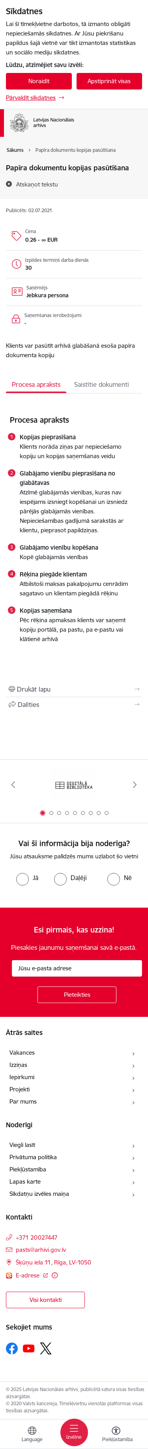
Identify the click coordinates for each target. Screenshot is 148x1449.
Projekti (19, 1089)
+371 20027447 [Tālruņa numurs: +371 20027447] (37, 1237)
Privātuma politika (33, 1157)
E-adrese (28, 1275)
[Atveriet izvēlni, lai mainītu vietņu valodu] (32, 1435)
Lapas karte (25, 1181)
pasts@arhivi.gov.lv (41, 1249)
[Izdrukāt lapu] (74, 689)
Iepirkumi (21, 1077)
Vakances (22, 1052)
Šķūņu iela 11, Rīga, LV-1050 (53, 1262)
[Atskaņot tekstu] (37, 184)
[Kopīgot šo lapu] (74, 704)
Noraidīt (38, 81)
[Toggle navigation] (74, 1432)
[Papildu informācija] (55, 1275)
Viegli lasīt (22, 1145)
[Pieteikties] (76, 995)
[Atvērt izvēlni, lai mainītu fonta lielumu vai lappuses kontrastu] (116, 1435)
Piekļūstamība (27, 1169)
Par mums (23, 1101)
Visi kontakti (46, 1300)
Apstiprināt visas (109, 81)
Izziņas (18, 1065)
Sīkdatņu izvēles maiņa (39, 1193)
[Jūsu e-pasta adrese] (77, 968)
